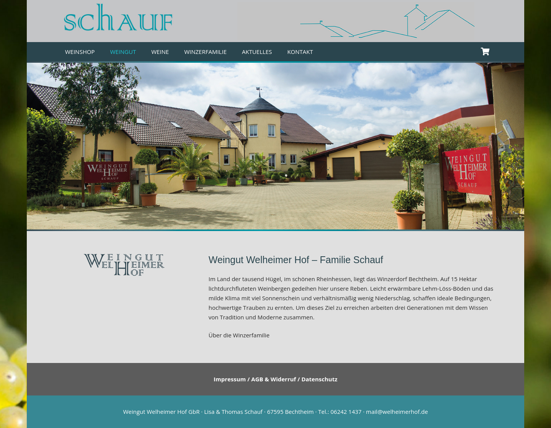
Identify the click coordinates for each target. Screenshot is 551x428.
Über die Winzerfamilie (239, 335)
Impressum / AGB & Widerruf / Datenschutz (275, 379)
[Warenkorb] (485, 51)
